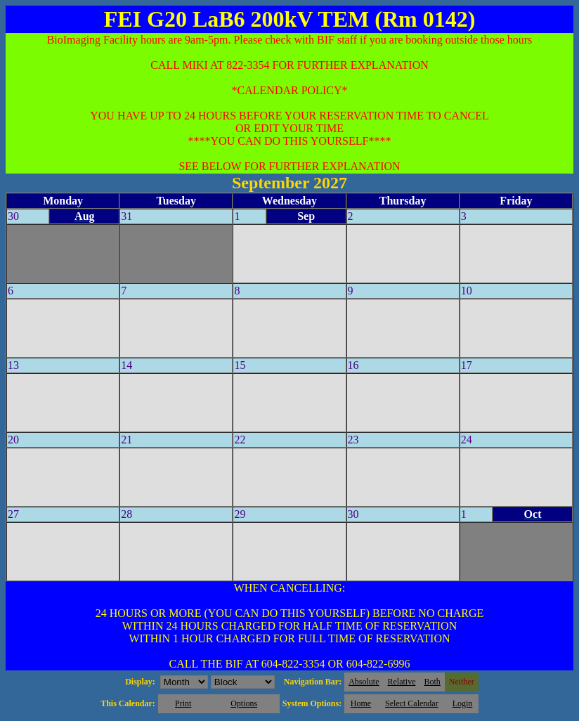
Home (361, 703)
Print (183, 703)
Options (243, 703)
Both (432, 682)
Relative (402, 682)
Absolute (364, 682)
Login (463, 703)
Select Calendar (411, 703)
